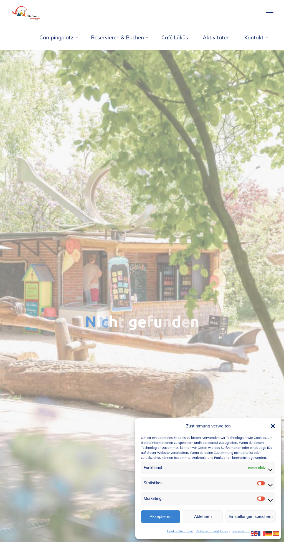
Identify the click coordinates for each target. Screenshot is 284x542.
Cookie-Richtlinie (180, 531)
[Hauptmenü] (268, 12)
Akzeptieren (161, 516)
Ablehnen (203, 516)
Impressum (241, 531)
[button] (273, 426)
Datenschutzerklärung (213, 531)
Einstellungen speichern (251, 516)
